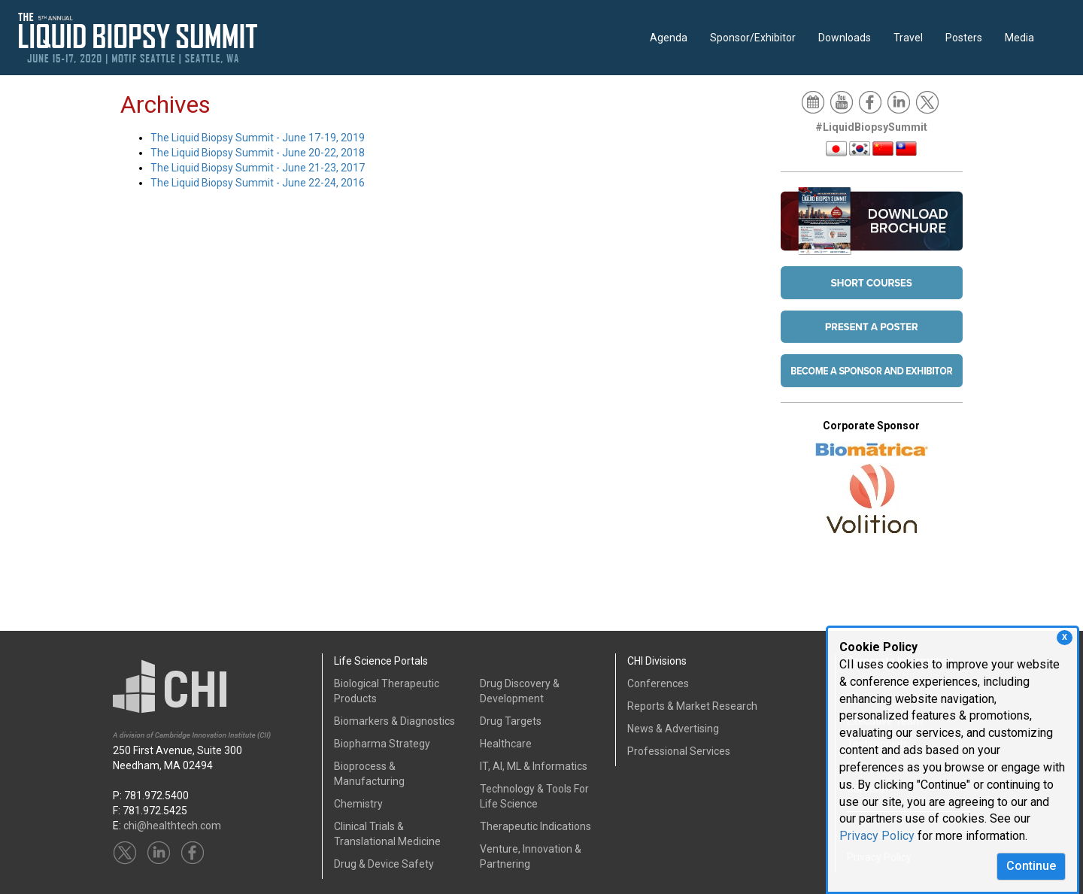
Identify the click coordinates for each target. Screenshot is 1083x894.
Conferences (658, 683)
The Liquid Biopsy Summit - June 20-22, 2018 (257, 153)
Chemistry (358, 804)
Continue (1031, 866)
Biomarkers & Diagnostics (394, 721)
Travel (908, 38)
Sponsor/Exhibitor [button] (753, 38)
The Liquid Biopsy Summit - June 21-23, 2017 (257, 168)
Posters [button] (963, 38)
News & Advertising (673, 729)
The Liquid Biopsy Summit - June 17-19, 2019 (257, 138)
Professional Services (678, 751)
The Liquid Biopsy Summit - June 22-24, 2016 (257, 183)
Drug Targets (511, 721)
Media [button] (1019, 38)
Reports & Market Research (692, 706)
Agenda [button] (668, 38)
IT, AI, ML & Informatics (533, 766)
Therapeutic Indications (535, 826)
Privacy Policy (877, 836)
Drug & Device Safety (384, 864)
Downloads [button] (844, 38)
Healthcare (506, 744)
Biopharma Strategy (382, 744)
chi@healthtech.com (172, 826)
